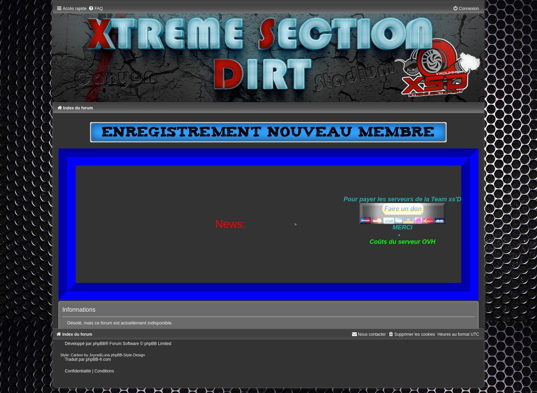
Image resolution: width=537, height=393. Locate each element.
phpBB (99, 343)
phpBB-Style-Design (128, 355)
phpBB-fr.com (98, 359)
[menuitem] (95, 8)
